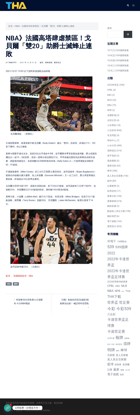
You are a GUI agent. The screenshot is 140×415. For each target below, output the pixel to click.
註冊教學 (111, 186)
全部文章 (111, 120)
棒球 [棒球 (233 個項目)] (124, 350)
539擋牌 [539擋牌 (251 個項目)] (121, 247)
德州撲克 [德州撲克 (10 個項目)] (119, 344)
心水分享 (111, 145)
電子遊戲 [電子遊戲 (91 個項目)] (113, 374)
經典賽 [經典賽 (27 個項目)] (118, 364)
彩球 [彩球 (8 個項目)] (108, 344)
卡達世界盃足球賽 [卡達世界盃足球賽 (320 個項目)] (118, 322)
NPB (109, 110)
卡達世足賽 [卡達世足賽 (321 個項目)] (116, 331)
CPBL (110, 90)
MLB (109, 100)
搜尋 (109, 28)
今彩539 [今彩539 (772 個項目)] (123, 308)
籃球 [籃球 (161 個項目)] (110, 364)
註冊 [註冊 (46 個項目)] (109, 369)
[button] (128, 5)
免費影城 (111, 115)
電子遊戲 (111, 221)
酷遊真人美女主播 (116, 211)
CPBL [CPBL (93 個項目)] (110, 285)
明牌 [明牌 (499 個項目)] (111, 350)
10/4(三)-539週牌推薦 (118, 65)
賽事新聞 (48, 63)
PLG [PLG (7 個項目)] (123, 291)
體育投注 (57, 63)
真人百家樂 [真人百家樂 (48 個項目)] (122, 355)
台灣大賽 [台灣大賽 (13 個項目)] (110, 338)
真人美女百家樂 (115, 175)
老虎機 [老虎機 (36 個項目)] (125, 364)
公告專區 (111, 125)
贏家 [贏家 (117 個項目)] (116, 369)
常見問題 (111, 135)
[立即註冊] (7, 408)
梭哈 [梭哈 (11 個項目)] (117, 351)
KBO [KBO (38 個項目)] (117, 286)
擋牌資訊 (111, 150)
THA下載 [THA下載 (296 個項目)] (114, 296)
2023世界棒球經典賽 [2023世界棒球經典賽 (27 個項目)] (117, 281)
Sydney (46, 410)
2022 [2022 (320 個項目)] (111, 253)
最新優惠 (111, 160)
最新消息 (111, 165)
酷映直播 (111, 206)
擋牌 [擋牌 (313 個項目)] (127, 344)
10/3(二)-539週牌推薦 (118, 70)
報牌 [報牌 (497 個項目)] (119, 337)
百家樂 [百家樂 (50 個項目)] (111, 355)
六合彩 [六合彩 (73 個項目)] (111, 314)
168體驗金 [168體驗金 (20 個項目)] (122, 241)
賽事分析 (111, 196)
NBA (8, 284)
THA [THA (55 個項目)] (127, 291)
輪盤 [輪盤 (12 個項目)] (122, 370)
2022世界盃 (113, 85)
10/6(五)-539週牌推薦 (118, 55)
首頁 (10, 26)
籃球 (41, 63)
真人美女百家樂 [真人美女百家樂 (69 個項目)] (116, 359)
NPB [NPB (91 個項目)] (117, 291)
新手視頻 (111, 155)
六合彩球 (111, 130)
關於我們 (111, 216)
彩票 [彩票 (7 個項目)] (112, 344)
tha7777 (12, 63)
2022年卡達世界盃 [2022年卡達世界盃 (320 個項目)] (118, 262)
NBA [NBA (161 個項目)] (110, 291)
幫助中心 (111, 140)
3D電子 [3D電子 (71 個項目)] (111, 241)
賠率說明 (111, 191)
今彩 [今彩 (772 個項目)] (111, 308)
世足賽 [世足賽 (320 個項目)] (124, 302)
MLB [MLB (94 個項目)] (124, 285)
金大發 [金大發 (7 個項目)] (127, 370)
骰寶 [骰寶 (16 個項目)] (122, 375)
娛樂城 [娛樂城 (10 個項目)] (126, 338)
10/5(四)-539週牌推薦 (118, 60)
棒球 (109, 170)
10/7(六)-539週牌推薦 (118, 50)
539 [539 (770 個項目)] (110, 246)
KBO (109, 95)
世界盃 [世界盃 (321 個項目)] (112, 302)
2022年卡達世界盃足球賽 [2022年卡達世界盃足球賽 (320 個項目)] (118, 274)
